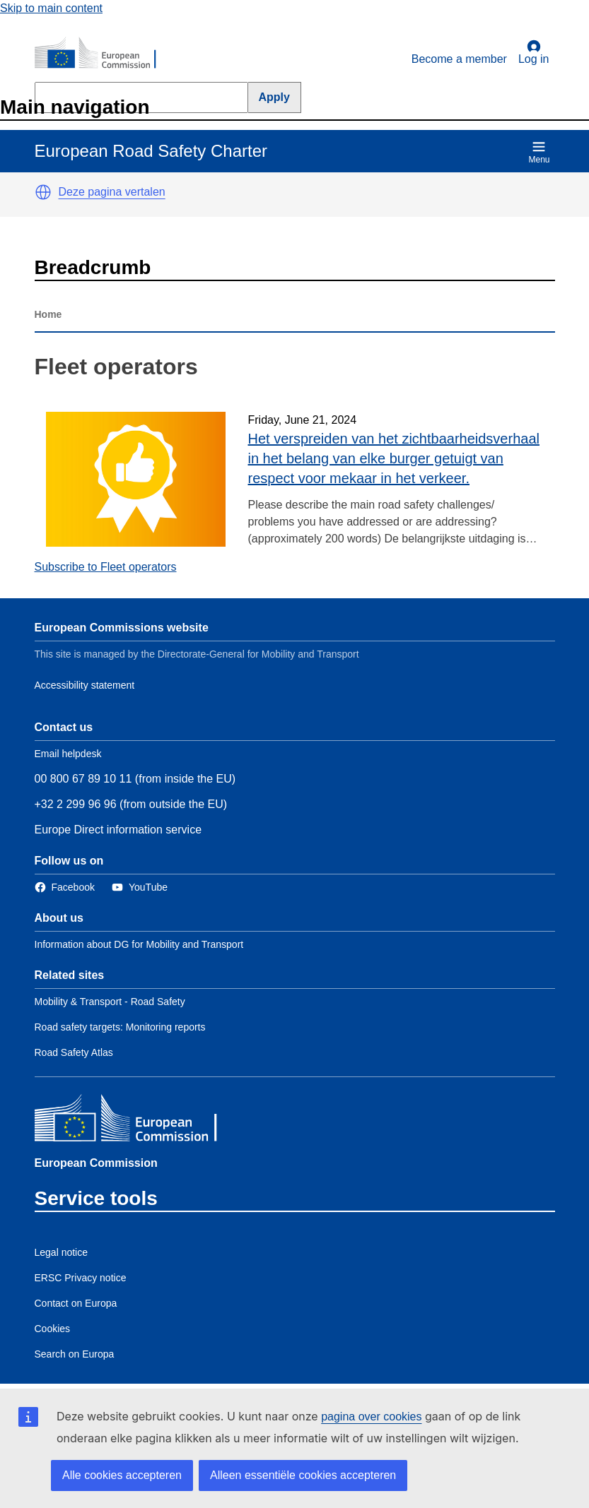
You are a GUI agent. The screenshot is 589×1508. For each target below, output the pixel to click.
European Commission (96, 1163)
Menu (538, 152)
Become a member (459, 59)
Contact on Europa (76, 1303)
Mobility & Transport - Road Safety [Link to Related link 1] (110, 1001)
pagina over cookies (371, 1417)
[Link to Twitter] (140, 887)
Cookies (53, 1328)
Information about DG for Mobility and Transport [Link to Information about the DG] (139, 944)
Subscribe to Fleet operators (106, 567)
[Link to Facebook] (65, 887)
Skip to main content (51, 8)
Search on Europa (75, 1354)
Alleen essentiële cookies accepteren (303, 1475)
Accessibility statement (85, 685)
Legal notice (61, 1252)
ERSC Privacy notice (81, 1277)
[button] (43, 192)
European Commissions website (122, 628)
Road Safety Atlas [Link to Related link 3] (74, 1052)
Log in (533, 52)
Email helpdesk (68, 753)
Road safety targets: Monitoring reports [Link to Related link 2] (120, 1027)
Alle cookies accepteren (122, 1475)
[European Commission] (103, 54)
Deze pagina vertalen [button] (112, 192)
